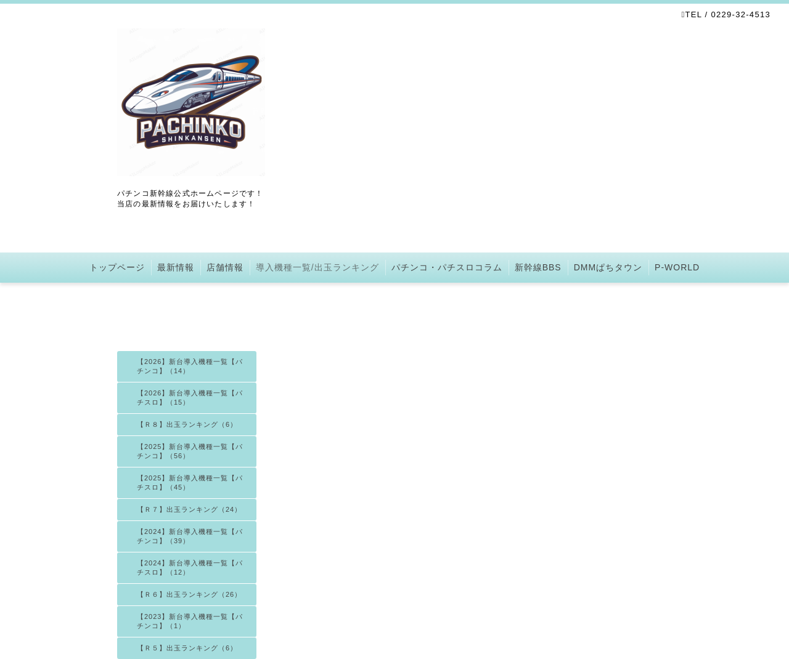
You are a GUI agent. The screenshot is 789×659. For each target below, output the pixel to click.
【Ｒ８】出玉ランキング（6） (187, 424)
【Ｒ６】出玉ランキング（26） (189, 594)
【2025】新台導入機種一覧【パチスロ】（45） (190, 482)
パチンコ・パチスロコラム (446, 267)
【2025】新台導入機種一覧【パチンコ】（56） (190, 451)
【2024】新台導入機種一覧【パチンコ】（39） (190, 536)
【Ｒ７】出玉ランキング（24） (189, 509)
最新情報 (175, 267)
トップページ (117, 267)
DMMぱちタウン (608, 267)
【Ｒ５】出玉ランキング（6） (187, 648)
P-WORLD (677, 267)
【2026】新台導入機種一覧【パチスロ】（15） (190, 397)
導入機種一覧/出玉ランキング (317, 267)
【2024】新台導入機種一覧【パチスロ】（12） (190, 567)
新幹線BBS (538, 267)
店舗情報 (224, 267)
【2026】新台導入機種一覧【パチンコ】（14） (190, 366)
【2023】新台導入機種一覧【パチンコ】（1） (190, 621)
